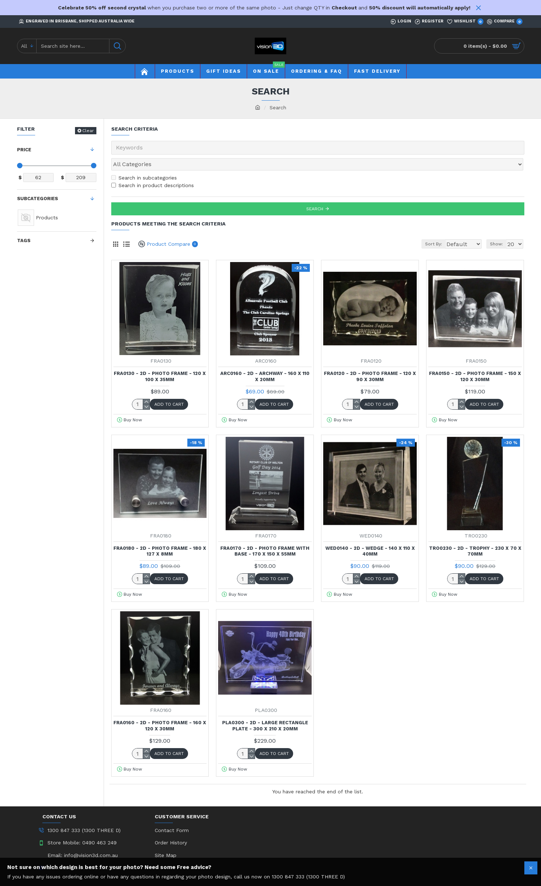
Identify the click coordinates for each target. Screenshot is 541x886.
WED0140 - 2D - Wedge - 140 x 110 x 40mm (370, 535)
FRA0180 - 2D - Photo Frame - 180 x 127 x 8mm (159, 535)
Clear (88, 130)
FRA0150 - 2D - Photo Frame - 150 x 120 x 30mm (475, 360)
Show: (498, 228)
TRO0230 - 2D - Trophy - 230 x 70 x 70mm (475, 535)
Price (24, 149)
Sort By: (426, 228)
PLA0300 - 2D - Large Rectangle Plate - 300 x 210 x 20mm (265, 710)
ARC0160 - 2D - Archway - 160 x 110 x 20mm (264, 360)
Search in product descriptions (152, 169)
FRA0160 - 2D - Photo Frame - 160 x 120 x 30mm (159, 710)
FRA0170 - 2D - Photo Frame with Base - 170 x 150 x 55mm (264, 535)
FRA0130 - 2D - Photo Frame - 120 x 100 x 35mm (160, 360)
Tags (23, 240)
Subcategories (37, 198)
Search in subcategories (144, 162)
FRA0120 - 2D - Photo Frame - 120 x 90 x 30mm (370, 360)
